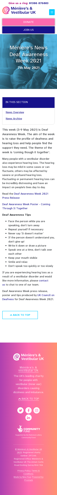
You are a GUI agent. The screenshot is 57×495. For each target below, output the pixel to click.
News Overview (15, 112)
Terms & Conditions (31, 472)
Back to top (28, 398)
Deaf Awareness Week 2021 (28, 57)
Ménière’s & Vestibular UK (28, 369)
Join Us (28, 30)
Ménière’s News (28, 47)
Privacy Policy (23, 470)
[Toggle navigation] (52, 12)
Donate (28, 22)
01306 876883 (28, 3)
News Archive (14, 118)
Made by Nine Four (22, 477)
